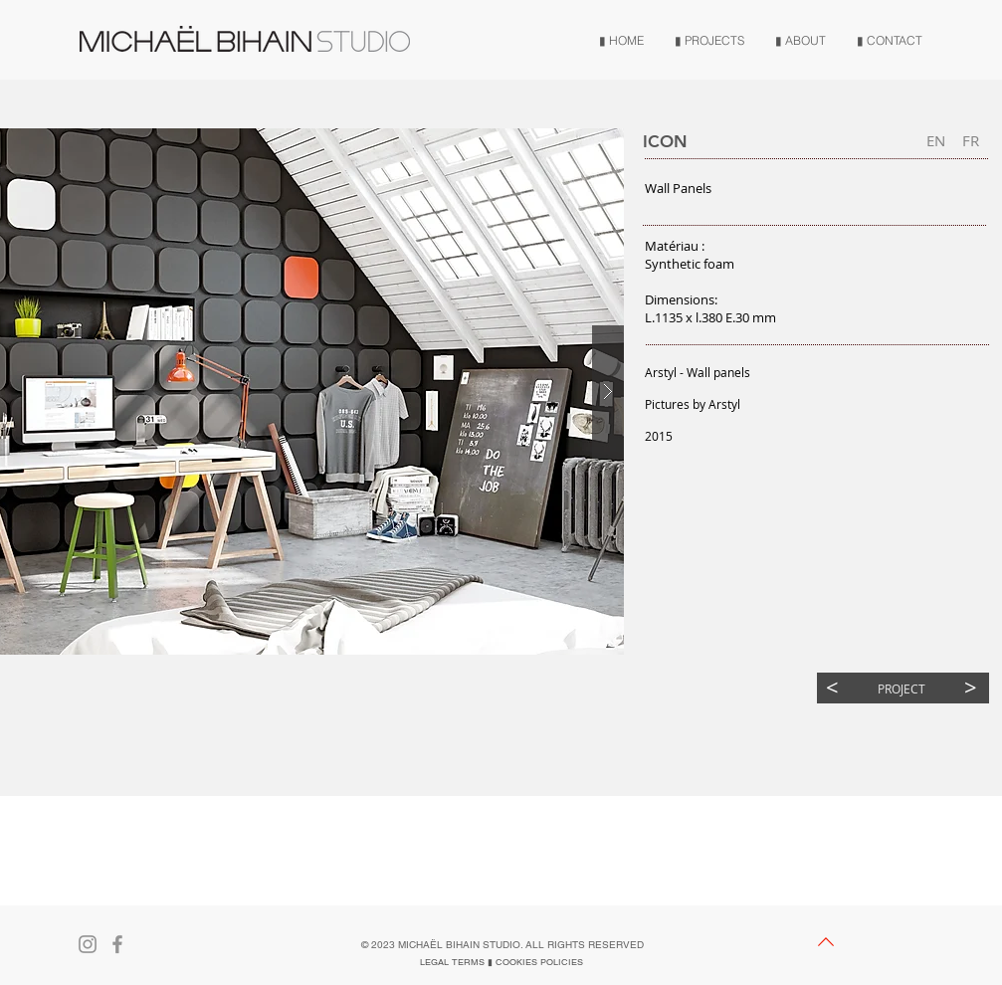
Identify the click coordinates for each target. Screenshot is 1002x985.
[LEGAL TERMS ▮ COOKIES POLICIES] (501, 962)
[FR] (970, 140)
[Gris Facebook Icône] (117, 944)
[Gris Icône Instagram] (88, 944)
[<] (832, 688)
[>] (970, 688)
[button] (935, 140)
